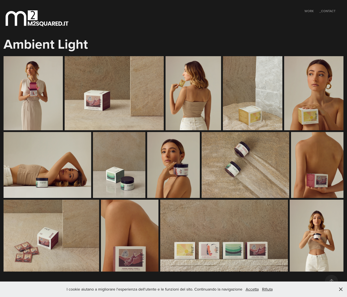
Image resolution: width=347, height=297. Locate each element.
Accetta (252, 289)
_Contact (327, 11)
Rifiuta (267, 289)
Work (309, 11)
